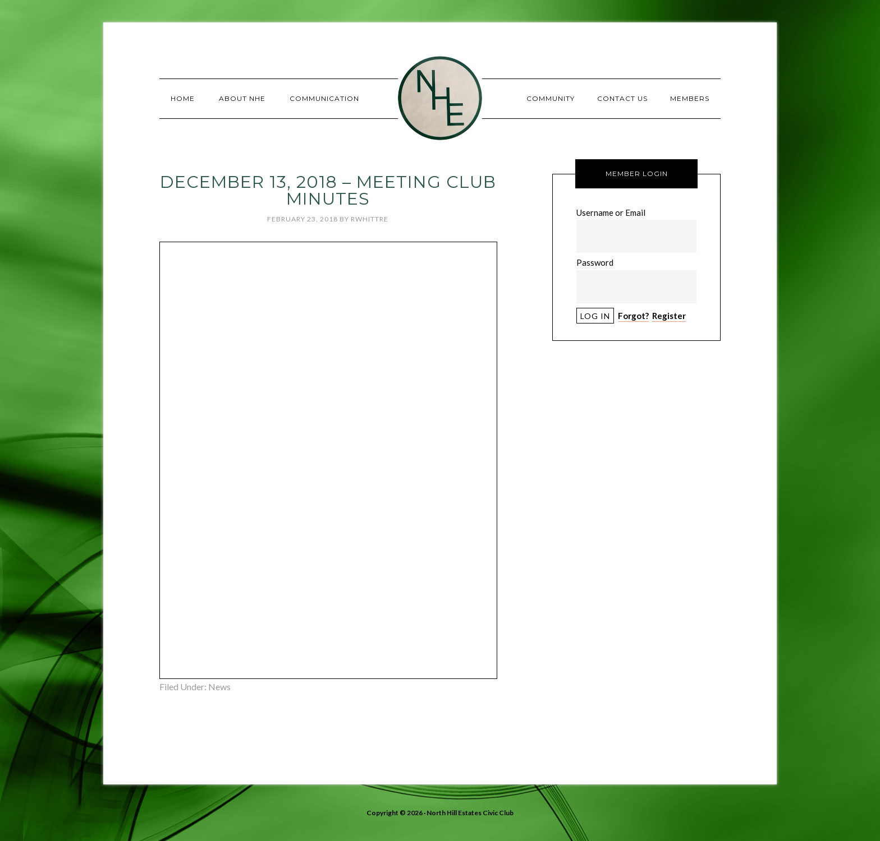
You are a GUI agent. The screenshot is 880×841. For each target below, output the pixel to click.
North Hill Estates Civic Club (440, 98)
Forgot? (633, 316)
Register (669, 316)
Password (594, 262)
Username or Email (610, 212)
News (219, 686)
